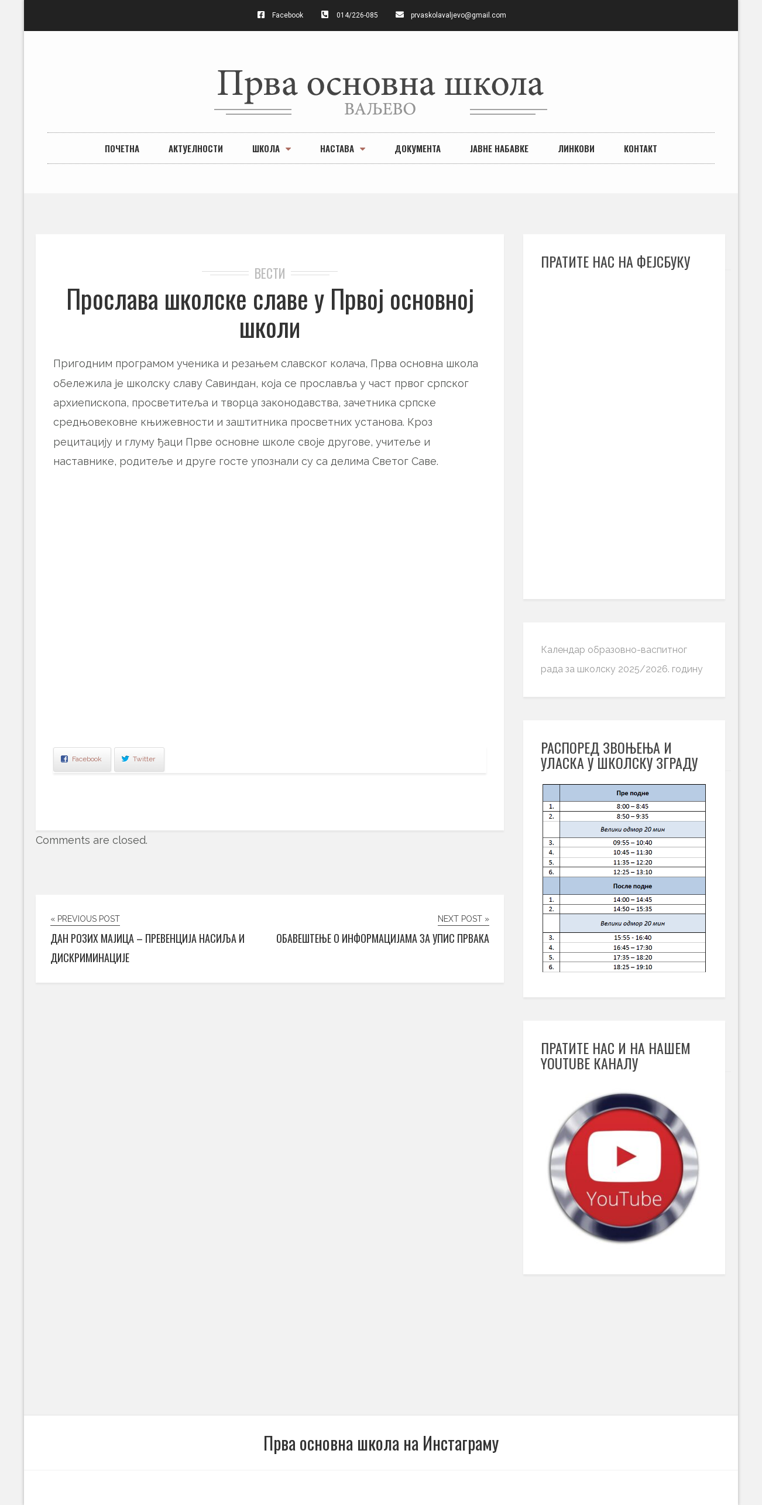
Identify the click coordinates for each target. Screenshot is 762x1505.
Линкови (576, 148)
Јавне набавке (499, 148)
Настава (342, 148)
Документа (417, 148)
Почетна (122, 148)
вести (270, 273)
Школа (271, 148)
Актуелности (196, 148)
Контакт (640, 148)
